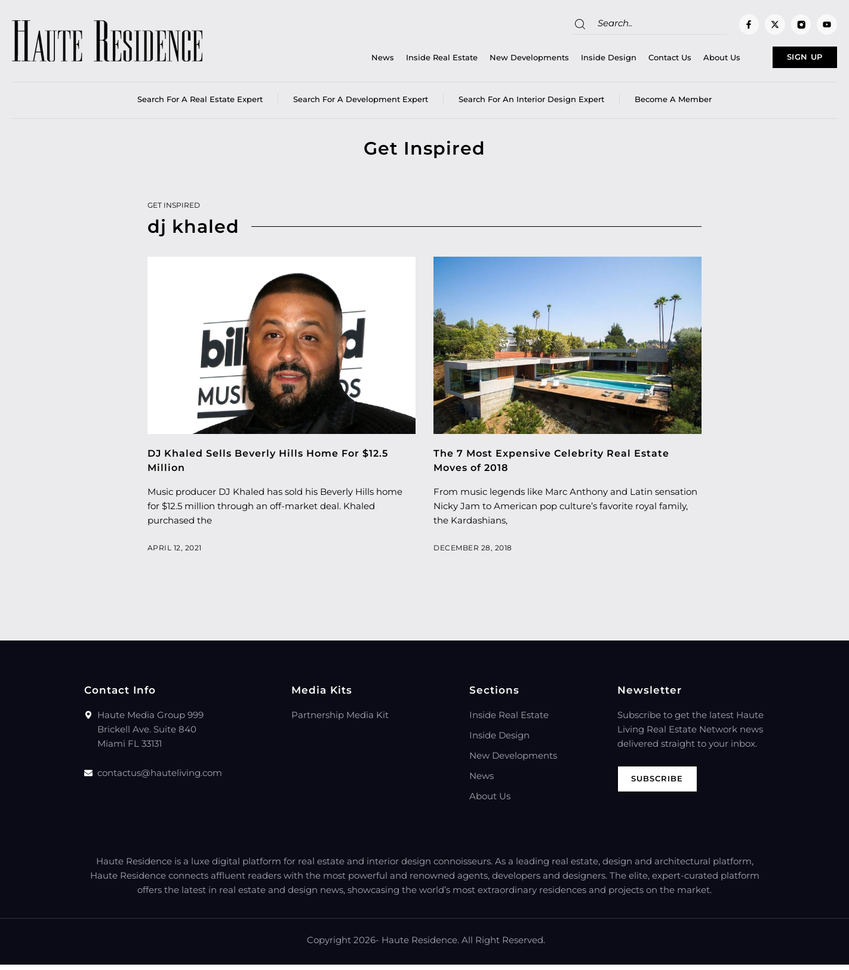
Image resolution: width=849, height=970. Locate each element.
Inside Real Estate (405, 60)
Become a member (673, 104)
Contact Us (632, 60)
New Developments (492, 60)
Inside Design (571, 60)
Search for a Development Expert (360, 104)
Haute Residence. (420, 945)
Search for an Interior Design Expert (531, 104)
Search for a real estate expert (200, 104)
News (345, 60)
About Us (684, 60)
